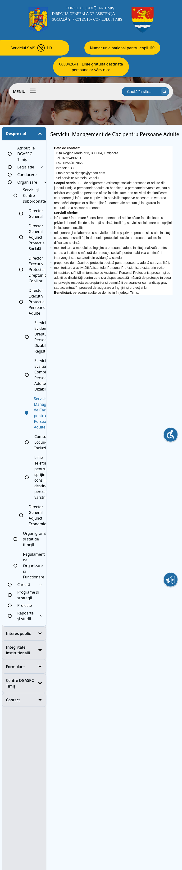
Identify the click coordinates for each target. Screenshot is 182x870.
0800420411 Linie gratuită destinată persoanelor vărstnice (91, 66)
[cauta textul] (165, 91)
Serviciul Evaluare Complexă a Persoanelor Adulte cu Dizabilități (45, 375)
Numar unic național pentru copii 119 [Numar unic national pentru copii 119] (122, 48)
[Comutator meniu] (33, 91)
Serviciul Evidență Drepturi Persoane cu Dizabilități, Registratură (45, 337)
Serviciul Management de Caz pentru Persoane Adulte (46, 413)
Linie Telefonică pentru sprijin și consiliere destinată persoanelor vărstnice (45, 477)
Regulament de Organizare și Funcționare (34, 566)
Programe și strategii (28, 595)
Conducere (26, 174)
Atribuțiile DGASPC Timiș (26, 153)
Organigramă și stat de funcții (35, 539)
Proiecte (24, 605)
